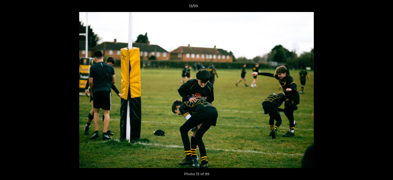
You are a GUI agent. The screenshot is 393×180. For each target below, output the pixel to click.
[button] (372, 7)
